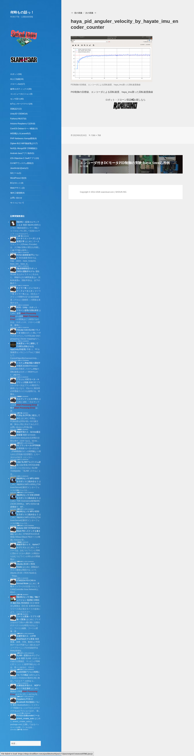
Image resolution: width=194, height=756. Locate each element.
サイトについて (17, 203)
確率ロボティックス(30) (21, 89)
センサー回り (20, 713)
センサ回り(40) (17, 99)
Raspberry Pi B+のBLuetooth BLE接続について (25, 702)
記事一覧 (20, 236)
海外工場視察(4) (17, 193)
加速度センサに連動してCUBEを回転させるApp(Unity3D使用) (24, 346)
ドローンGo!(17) (17, 84)
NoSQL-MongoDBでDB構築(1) (23, 148)
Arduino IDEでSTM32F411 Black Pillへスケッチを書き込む (25, 531)
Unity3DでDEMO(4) (19, 114)
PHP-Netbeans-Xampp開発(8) (23, 138)
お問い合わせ (16, 198)
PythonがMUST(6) (18, 119)
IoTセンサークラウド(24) (21, 104)
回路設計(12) (16, 109)
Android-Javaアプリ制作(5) (22, 153)
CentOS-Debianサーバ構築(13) (24, 129)
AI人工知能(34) (17, 79)
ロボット (20, 252)
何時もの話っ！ (22, 12)
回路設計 (19, 396)
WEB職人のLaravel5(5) (20, 133)
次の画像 (89, 13)
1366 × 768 (96, 135)
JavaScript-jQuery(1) (19, 168)
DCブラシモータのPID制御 (29, 445)
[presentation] (26, 405)
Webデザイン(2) (17, 188)
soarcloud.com (107, 192)
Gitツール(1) (15, 173)
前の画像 (78, 13)
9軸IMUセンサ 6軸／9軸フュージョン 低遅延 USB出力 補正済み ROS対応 (25, 600)
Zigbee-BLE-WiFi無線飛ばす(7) (24, 143)
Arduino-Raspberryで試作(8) (22, 124)
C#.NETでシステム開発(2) (22, 163)
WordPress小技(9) (18, 178)
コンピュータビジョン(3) (21, 94)
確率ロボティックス (22, 443)
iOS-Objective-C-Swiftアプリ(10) (24, 158)
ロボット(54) (16, 74)
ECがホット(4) (16, 183)
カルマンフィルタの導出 (27, 399)
